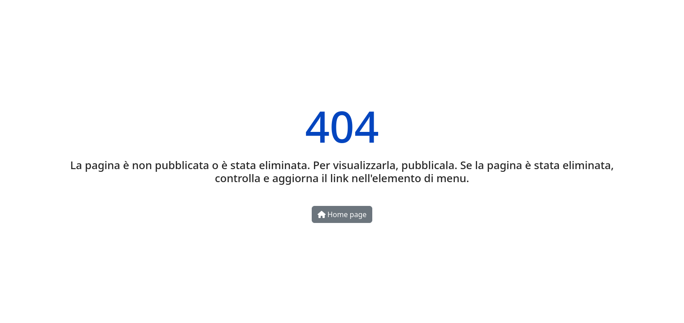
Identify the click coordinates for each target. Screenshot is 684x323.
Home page (342, 214)
